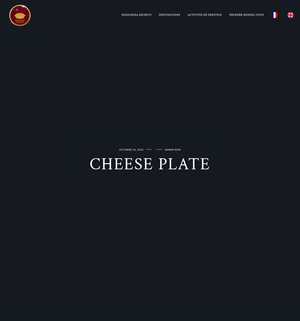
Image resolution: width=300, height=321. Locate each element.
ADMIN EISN (173, 149)
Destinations (169, 14)
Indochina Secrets (137, 14)
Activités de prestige (205, 14)
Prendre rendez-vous (246, 14)
